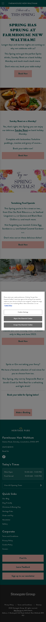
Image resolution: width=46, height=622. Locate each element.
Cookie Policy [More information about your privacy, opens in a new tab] (8, 306)
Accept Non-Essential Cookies (23, 325)
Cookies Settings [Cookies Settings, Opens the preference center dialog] (23, 312)
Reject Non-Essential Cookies (23, 319)
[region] (23, 311)
